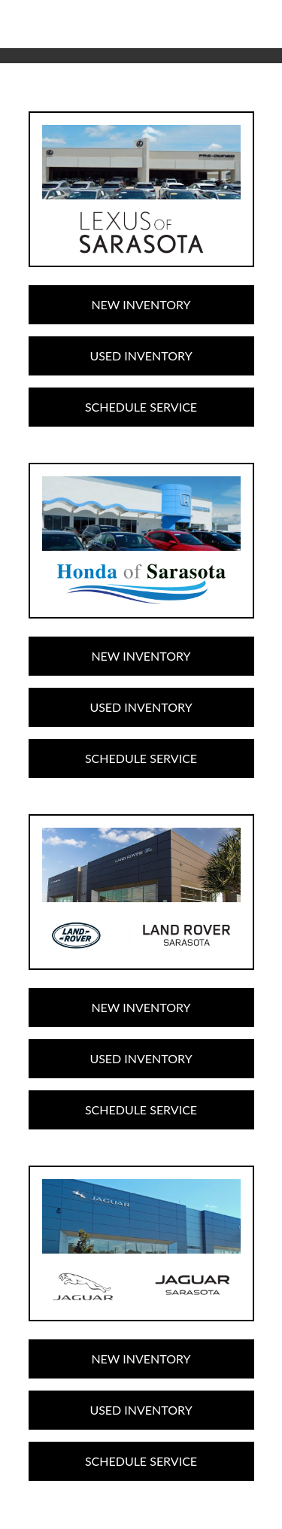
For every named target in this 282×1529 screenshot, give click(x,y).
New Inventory (140, 304)
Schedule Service (141, 407)
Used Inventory (140, 355)
